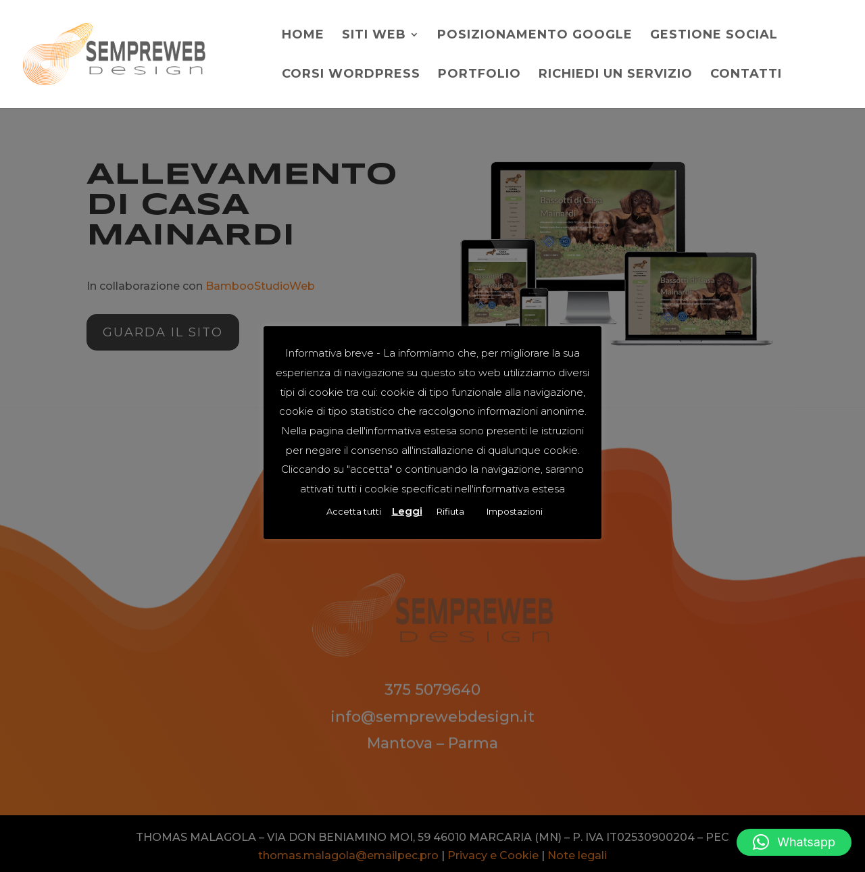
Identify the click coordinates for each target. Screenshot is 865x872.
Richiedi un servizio (616, 75)
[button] (794, 842)
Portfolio (479, 75)
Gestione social (714, 36)
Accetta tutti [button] (353, 511)
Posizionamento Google (535, 36)
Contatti (746, 75)
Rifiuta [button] (450, 511)
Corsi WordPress (351, 75)
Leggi (407, 511)
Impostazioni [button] (515, 511)
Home (303, 36)
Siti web (374, 36)
